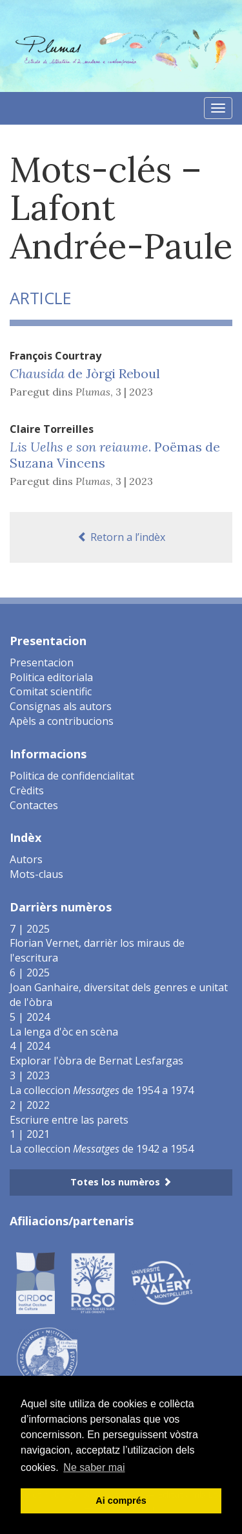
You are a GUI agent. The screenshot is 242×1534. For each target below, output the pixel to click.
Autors (26, 859)
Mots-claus (36, 874)
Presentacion (42, 662)
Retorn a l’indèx (121, 537)
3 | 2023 (134, 391)
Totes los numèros (121, 1182)
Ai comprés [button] (121, 1500)
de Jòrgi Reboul (85, 373)
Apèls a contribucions (62, 721)
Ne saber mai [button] (94, 1467)
